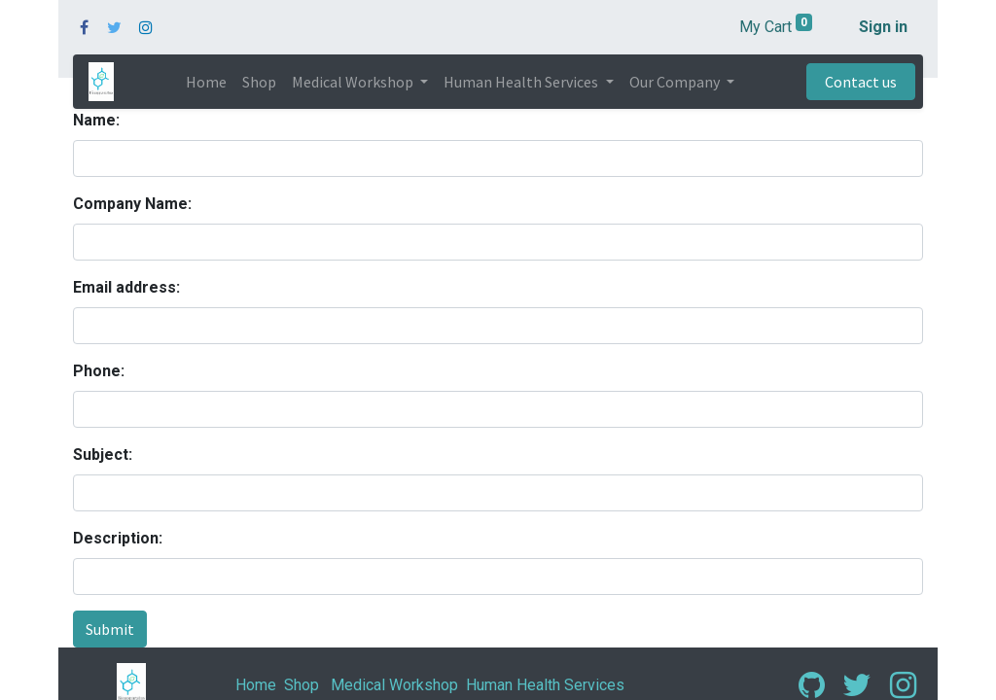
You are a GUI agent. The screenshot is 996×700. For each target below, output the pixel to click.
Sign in (883, 27)
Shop (301, 685)
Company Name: (132, 203)
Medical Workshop (394, 685)
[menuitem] (206, 81)
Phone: (98, 371)
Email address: (126, 287)
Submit (110, 629)
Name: (96, 120)
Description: (117, 538)
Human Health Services (545, 685)
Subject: (102, 454)
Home (255, 685)
